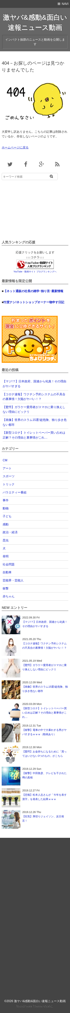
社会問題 (9, 564)
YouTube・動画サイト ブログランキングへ (35, 271)
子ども (7, 516)
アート (7, 468)
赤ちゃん (9, 596)
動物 (6, 508)
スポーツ (9, 476)
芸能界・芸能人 (13, 580)
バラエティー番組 (15, 492)
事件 (6, 500)
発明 (6, 556)
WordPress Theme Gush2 (35, 1006)
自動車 (7, 572)
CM (5, 460)
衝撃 (6, 588)
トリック (9, 484)
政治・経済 (10, 532)
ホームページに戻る (15, 147)
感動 (6, 524)
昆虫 (6, 540)
